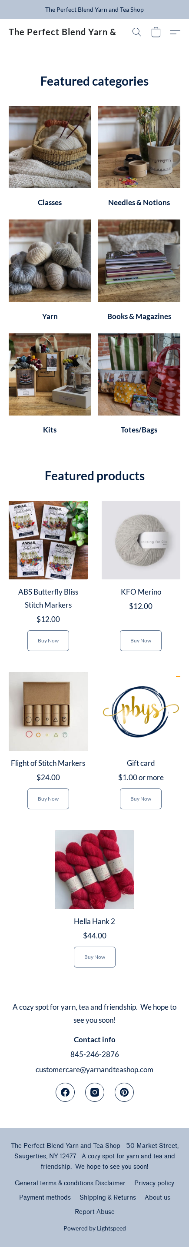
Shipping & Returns (108, 1197)
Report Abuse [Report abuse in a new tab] (95, 1212)
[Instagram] (94, 1092)
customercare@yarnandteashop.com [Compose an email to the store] (94, 1069)
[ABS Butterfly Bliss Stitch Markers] (48, 579)
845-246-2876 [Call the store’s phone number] (94, 1054)
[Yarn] (50, 272)
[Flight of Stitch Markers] (48, 744)
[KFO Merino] (141, 579)
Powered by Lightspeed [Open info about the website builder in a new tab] (94, 1228)
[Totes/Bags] (139, 386)
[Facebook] (65, 1092)
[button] (63, 32)
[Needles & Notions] (139, 159)
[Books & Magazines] (139, 272)
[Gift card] (141, 744)
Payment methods (45, 1197)
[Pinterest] (124, 1092)
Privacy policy (154, 1183)
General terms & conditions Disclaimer (70, 1183)
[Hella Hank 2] (94, 902)
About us (157, 1197)
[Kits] (50, 386)
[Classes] (50, 159)
